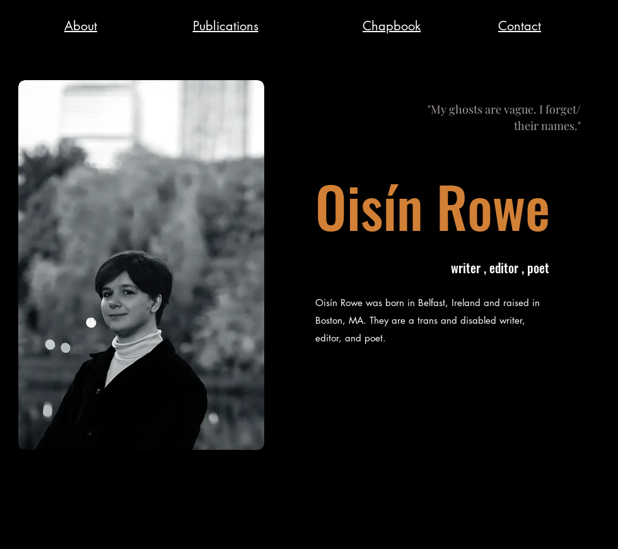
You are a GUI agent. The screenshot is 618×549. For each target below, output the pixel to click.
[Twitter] (560, 530)
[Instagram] (591, 530)
